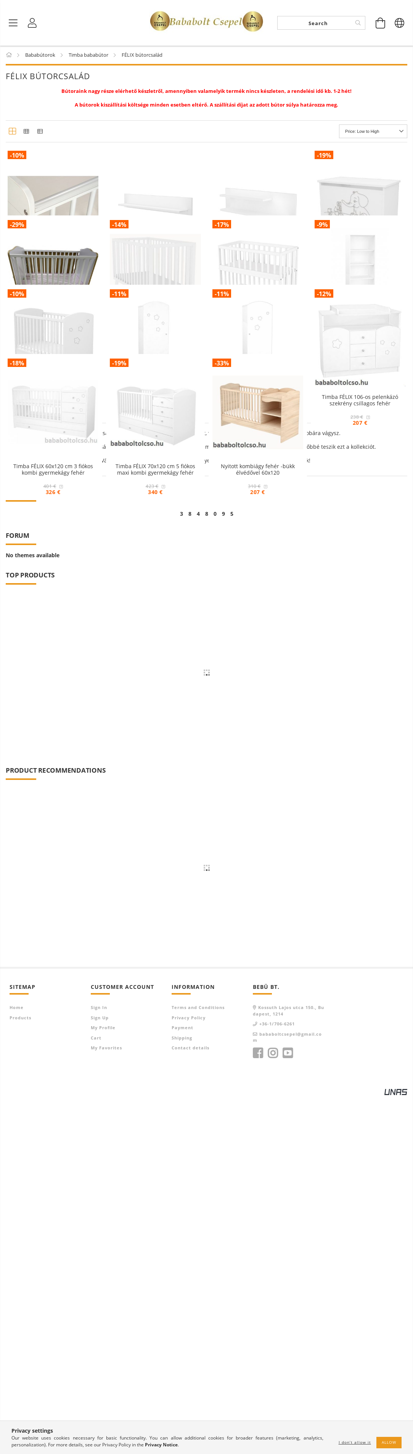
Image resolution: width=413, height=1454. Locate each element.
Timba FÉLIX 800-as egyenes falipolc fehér (155, 261)
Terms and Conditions (198, 1364)
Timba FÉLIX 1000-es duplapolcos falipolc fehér (257, 261)
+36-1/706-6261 (277, 1381)
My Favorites (106, 1405)
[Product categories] (13, 22)
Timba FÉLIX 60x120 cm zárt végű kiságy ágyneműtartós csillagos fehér (53, 581)
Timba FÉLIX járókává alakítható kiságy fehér (155, 420)
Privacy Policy (189, 1374)
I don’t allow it (355, 1442)
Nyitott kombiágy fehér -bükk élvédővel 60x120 (258, 737)
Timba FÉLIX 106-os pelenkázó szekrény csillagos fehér (360, 578)
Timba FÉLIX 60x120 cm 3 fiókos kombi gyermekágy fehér (53, 737)
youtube (287, 1410)
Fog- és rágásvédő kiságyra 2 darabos (53, 261)
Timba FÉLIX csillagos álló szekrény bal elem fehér (155, 578)
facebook (258, 1410)
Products (20, 1374)
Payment (182, 1384)
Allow (389, 1442)
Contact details (190, 1405)
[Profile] (32, 22)
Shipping (182, 1394)
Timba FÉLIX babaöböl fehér (257, 417)
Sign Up (100, 1374)
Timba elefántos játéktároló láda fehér (360, 261)
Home (17, 1364)
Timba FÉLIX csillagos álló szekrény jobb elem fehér (258, 578)
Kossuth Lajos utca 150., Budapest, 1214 (288, 1368)
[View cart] (380, 22)
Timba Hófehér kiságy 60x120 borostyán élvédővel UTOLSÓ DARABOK (53, 423)
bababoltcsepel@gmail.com (287, 1394)
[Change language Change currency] (399, 22)
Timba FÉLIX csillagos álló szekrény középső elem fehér (360, 420)
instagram (273, 1410)
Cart (96, 1394)
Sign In (99, 1364)
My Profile (103, 1384)
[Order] (373, 131)
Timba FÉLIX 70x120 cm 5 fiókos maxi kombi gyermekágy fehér (155, 737)
